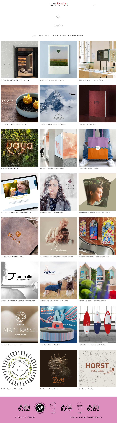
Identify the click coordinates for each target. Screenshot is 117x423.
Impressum (82, 417)
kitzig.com (98, 417)
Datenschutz (74, 417)
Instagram (90, 417)
